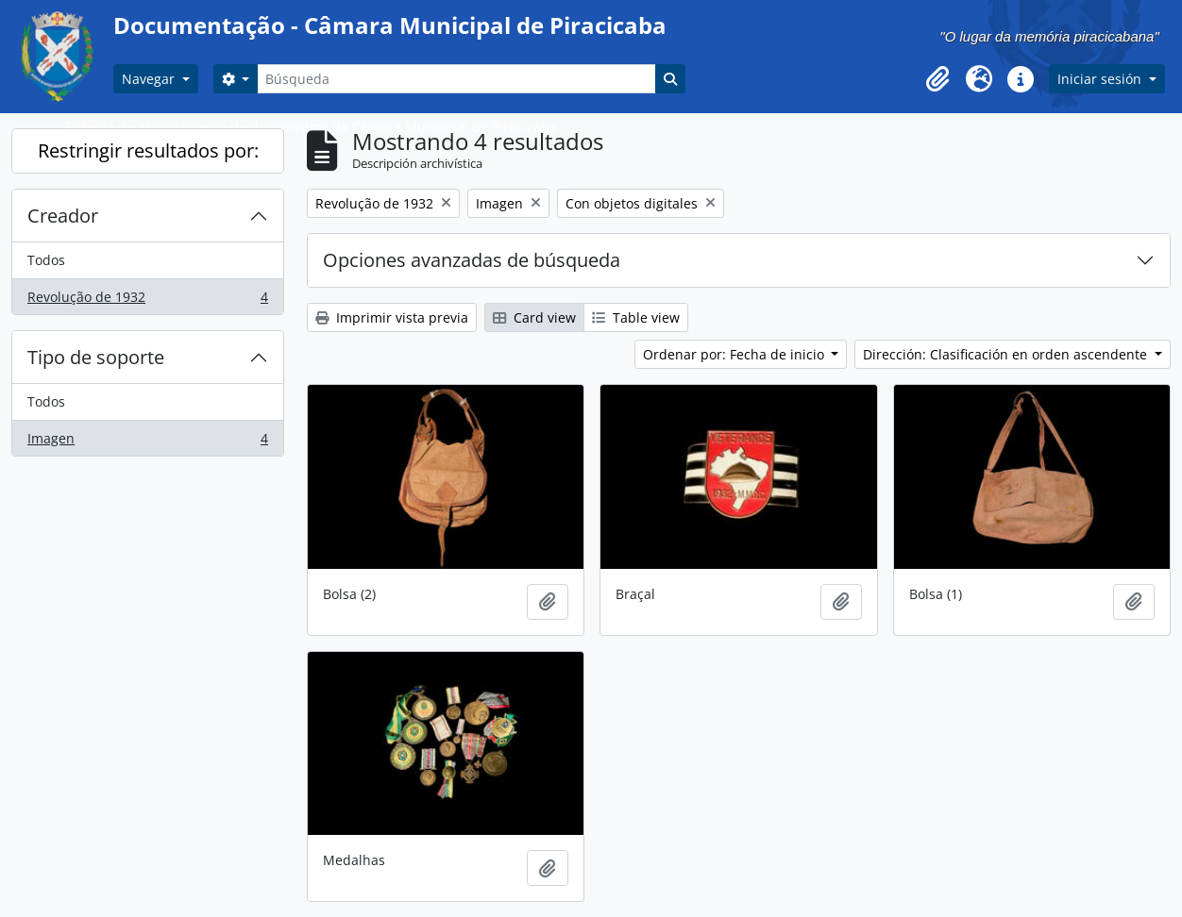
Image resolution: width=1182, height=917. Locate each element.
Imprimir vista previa (391, 317)
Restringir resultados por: (148, 150)
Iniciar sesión (1101, 79)
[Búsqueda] (456, 78)
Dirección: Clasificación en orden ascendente (1007, 354)
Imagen (147, 442)
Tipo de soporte (95, 357)
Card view (534, 317)
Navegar (150, 79)
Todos (46, 260)
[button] (937, 79)
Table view (636, 317)
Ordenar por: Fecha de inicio (735, 354)
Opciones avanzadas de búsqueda (471, 260)
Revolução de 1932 (147, 301)
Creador (62, 215)
